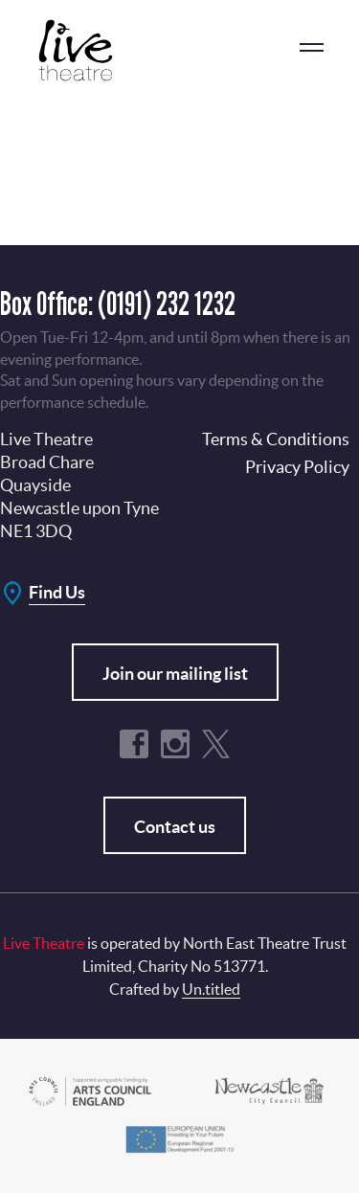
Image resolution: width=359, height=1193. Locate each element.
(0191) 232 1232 (167, 303)
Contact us (174, 827)
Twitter (216, 744)
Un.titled (211, 989)
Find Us (57, 592)
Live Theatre (86, 50)
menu (311, 48)
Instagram (175, 744)
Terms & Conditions (275, 439)
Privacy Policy (297, 467)
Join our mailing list (175, 674)
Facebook (134, 744)
